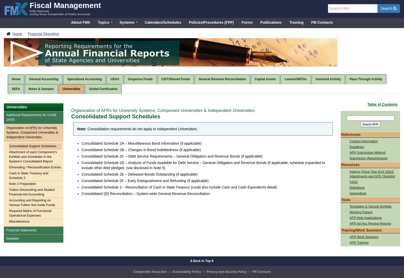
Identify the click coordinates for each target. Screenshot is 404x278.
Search (389, 8)
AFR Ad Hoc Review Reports (370, 223)
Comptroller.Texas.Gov (150, 272)
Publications (271, 22)
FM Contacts (322, 22)
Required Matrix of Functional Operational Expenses (30, 213)
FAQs (354, 182)
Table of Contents (382, 104)
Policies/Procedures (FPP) (211, 22)
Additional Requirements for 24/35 (31, 117)
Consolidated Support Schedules (32, 146)
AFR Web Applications (366, 218)
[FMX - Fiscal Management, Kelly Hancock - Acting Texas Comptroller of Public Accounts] (52, 8)
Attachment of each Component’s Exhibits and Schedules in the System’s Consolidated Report (33, 156)
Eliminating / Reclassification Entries (35, 167)
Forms (246, 22)
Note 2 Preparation (22, 184)
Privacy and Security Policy (226, 272)
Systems (127, 22)
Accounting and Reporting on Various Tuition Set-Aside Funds (32, 203)
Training (297, 22)
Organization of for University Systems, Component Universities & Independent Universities (32, 132)
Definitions (357, 188)
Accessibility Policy (186, 272)
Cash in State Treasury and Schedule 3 (28, 175)
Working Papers (361, 212)
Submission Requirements (369, 158)
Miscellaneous (19, 221)
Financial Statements (21, 230)
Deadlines (357, 147)
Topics (103, 22)
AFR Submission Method (367, 152)
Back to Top (202, 261)
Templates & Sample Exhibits (371, 206)
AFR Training (359, 242)
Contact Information (364, 141)
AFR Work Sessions (364, 237)
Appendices (358, 193)
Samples (12, 238)
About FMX (80, 22)
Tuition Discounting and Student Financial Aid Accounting (32, 192)
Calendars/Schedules (163, 22)
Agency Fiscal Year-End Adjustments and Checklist (372, 174)
